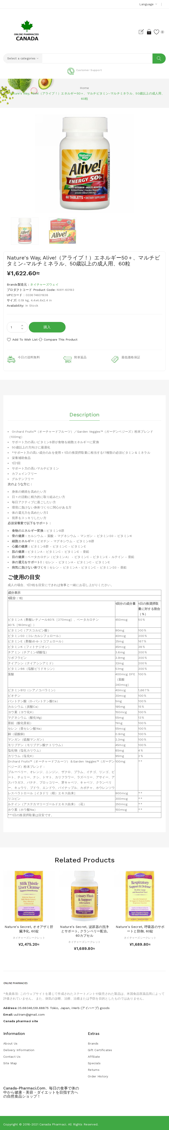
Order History (98, 1074)
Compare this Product (66, 339)
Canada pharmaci (52, 1122)
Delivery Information (19, 1048)
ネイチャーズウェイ (44, 284)
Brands (93, 1041)
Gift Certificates (100, 1048)
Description (84, 411)
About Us (10, 1041)
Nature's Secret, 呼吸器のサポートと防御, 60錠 (140, 927)
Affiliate (94, 1054)
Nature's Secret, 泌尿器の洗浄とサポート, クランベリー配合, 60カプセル (84, 929)
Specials (94, 1061)
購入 (47, 327)
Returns (93, 1067)
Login (143, 31)
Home (84, 88)
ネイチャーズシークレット (29, 935)
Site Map (10, 1061)
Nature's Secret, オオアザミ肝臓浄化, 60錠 (29, 927)
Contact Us (11, 1054)
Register (135, 31)
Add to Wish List (25, 339)
